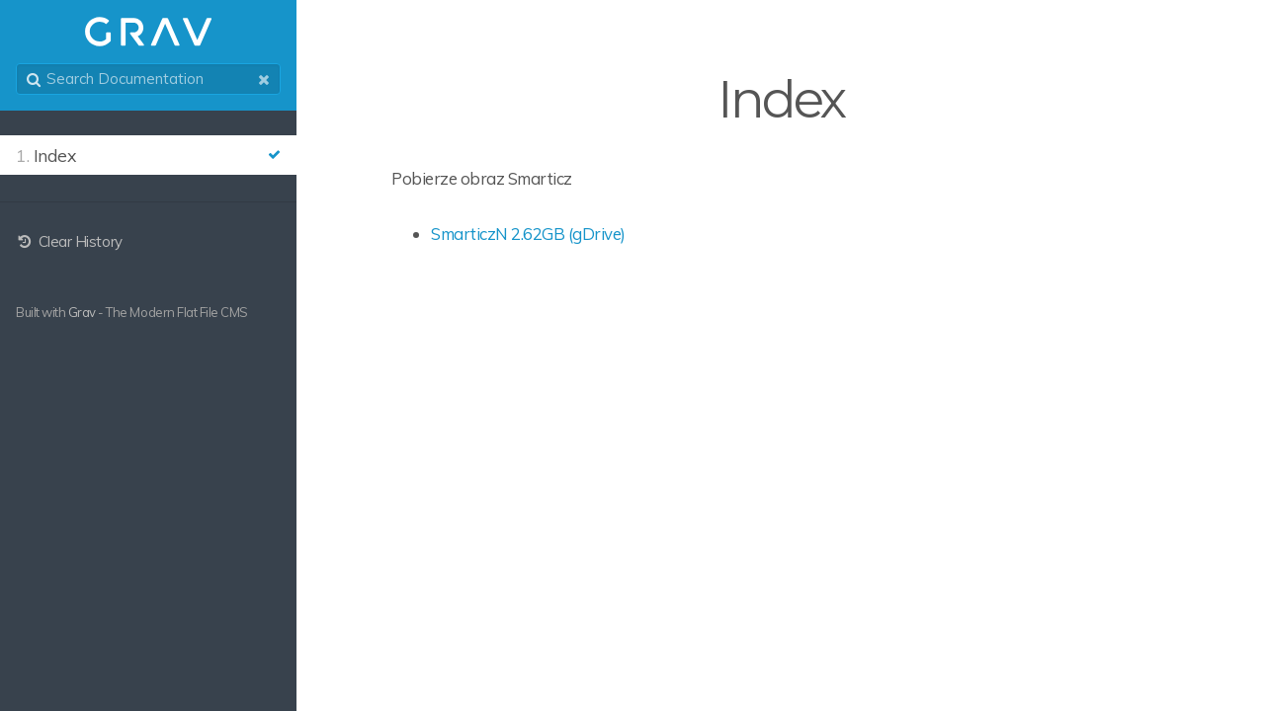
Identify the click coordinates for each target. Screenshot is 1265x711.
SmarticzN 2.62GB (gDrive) (528, 233)
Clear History (69, 241)
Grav (82, 312)
